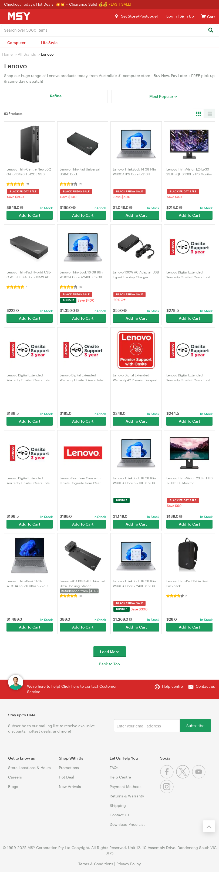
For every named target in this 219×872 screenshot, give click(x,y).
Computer (16, 42)
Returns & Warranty (127, 796)
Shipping (118, 805)
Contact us (205, 686)
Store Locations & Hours (29, 767)
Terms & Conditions (95, 863)
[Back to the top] (209, 826)
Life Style (49, 42)
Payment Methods (125, 786)
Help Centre (120, 777)
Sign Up (186, 16)
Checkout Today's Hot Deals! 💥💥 (35, 4)
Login (171, 16)
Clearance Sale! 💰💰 (88, 4)
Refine (56, 95)
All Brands (27, 54)
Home (7, 54)
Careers (15, 777)
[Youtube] (199, 777)
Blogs (13, 786)
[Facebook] (168, 777)
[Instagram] (167, 792)
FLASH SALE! (120, 4)
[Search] (210, 30)
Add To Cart (29, 215)
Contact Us (119, 815)
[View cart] (203, 16)
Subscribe (195, 725)
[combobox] (109, 30)
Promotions (69, 767)
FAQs (114, 767)
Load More (109, 651)
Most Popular (163, 96)
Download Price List (127, 824)
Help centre (172, 686)
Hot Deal (66, 777)
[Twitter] (184, 777)
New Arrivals (70, 786)
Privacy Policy (128, 863)
